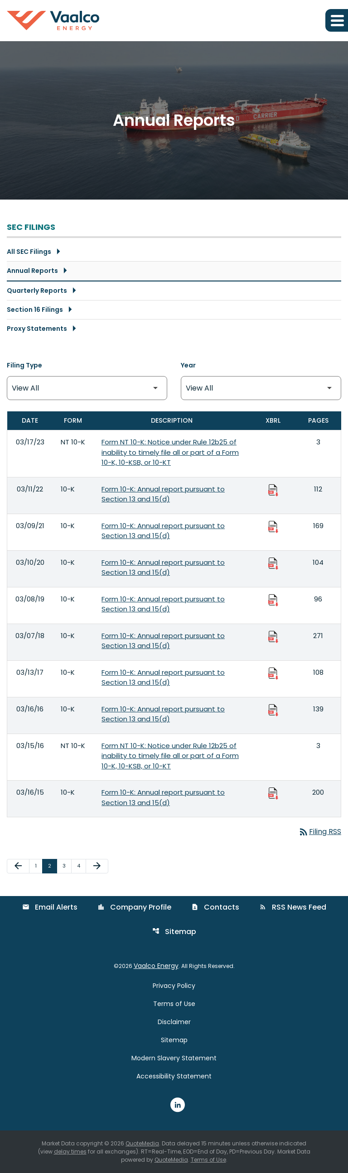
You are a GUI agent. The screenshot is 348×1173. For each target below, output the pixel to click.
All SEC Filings (29, 251)
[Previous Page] (18, 866)
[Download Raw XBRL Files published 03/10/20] (273, 563)
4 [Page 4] (81, 865)
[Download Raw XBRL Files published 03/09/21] (273, 526)
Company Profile (134, 907)
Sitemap (174, 931)
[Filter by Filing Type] (87, 388)
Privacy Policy (174, 985)
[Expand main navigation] (336, 20)
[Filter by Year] (261, 388)
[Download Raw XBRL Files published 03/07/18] (273, 636)
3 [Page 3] (67, 865)
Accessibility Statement (174, 1076)
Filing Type (24, 365)
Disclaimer (174, 1022)
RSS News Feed (292, 907)
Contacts (215, 907)
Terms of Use (174, 1004)
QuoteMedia (142, 1143)
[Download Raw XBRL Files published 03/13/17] (273, 673)
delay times (70, 1151)
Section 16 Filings (35, 309)
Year (188, 365)
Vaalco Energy (156, 965)
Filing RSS (319, 831)
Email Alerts (49, 907)
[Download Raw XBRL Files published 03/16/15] (273, 792)
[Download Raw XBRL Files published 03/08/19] (273, 599)
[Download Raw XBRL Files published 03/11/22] (273, 489)
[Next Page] (97, 866)
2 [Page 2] (52, 865)
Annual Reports (32, 270)
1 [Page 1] (38, 865)
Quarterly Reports (37, 290)
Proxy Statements (37, 328)
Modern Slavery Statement (174, 1058)
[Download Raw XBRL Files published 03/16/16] (273, 709)
